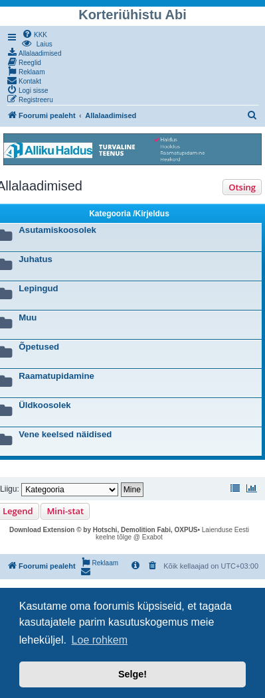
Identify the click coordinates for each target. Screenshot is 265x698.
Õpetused (39, 347)
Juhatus (35, 259)
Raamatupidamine (56, 376)
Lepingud (38, 288)
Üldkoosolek (44, 405)
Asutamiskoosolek (57, 230)
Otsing (242, 187)
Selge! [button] (132, 674)
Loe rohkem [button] (100, 640)
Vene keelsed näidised (65, 434)
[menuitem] (34, 33)
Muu (28, 317)
